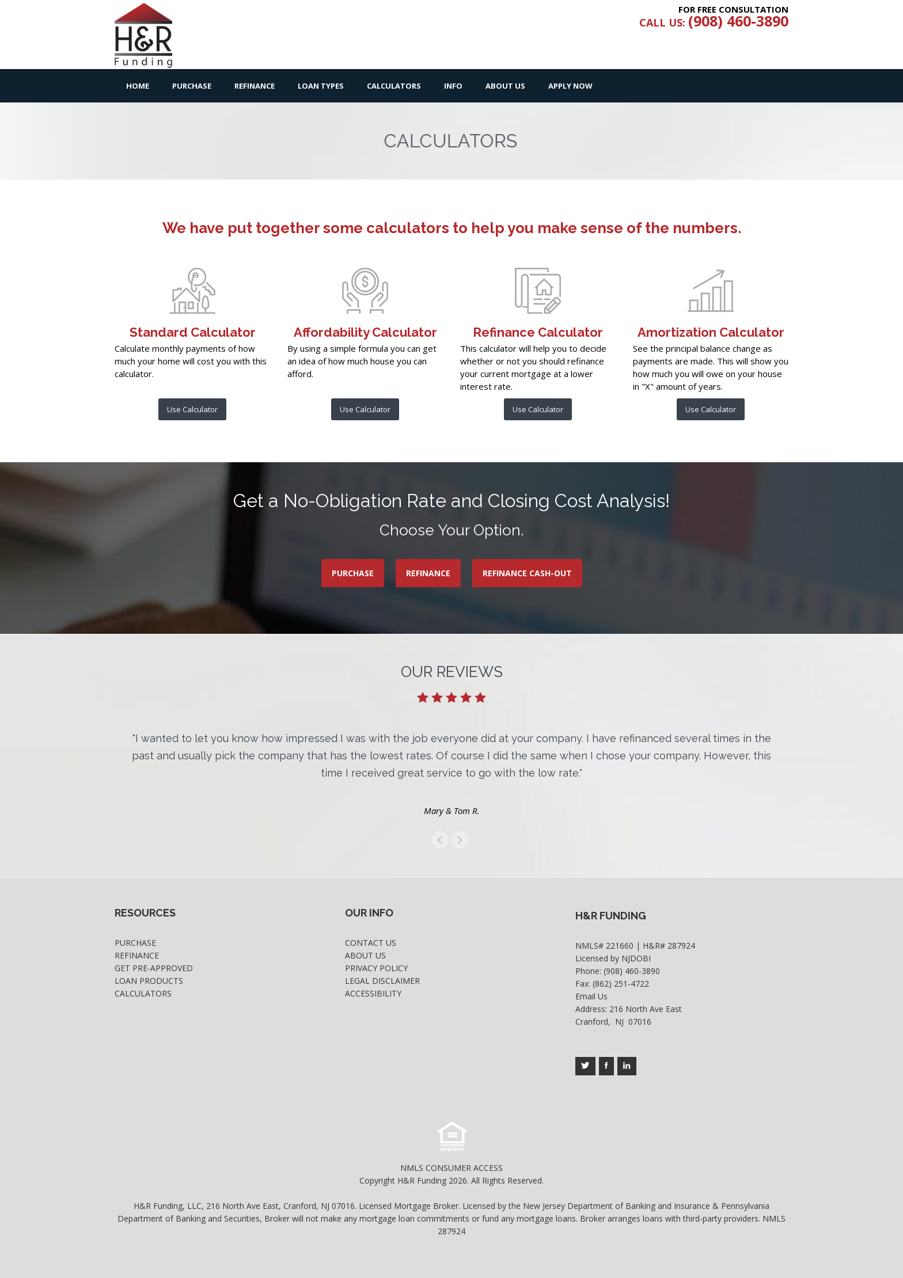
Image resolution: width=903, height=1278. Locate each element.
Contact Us (370, 942)
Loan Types (321, 86)
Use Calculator (192, 409)
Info (453, 86)
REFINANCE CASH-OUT (527, 573)
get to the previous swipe (440, 840)
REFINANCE (428, 573)
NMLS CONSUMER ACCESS (451, 1167)
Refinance (254, 86)
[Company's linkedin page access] (626, 1066)
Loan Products (149, 980)
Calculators (394, 86)
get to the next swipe (460, 840)
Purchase (191, 86)
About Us (505, 86)
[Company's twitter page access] (585, 1066)
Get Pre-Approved (154, 968)
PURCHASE (353, 573)
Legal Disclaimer (382, 980)
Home (137, 86)
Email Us (591, 996)
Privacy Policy (376, 968)
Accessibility (373, 993)
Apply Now (570, 86)
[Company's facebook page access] (606, 1066)
